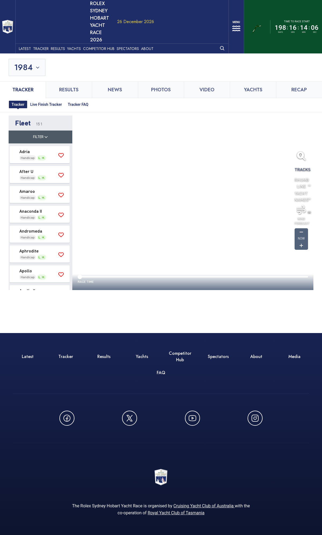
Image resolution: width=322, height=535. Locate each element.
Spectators (137, 19)
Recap (299, 61)
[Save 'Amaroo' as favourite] (61, 166)
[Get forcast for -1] (301, 204)
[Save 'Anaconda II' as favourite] (61, 186)
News (115, 61)
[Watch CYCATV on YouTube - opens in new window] (192, 389)
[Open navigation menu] (233, 12)
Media (294, 328)
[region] (192, 174)
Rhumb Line (301, 155)
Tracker (50, 19)
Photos (161, 61)
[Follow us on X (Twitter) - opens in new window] (129, 389)
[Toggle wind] (301, 181)
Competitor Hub (108, 19)
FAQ (161, 344)
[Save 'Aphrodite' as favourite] (61, 226)
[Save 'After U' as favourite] (61, 146)
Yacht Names (301, 168)
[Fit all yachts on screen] (301, 128)
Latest (34, 19)
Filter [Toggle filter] (40, 108)
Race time (86, 253)
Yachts (83, 19)
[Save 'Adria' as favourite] (61, 127)
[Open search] (215, 18)
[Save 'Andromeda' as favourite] (61, 206)
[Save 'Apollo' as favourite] (61, 246)
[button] (40, 95)
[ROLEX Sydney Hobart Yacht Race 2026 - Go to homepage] (12, 13)
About (157, 19)
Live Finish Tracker (46, 76)
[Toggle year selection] (27, 39)
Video (206, 61)
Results (67, 19)
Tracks (301, 141)
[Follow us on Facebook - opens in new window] (66, 389)
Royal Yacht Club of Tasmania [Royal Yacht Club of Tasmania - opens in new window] (176, 488)
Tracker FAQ (78, 76)
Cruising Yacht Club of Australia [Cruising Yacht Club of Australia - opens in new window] (204, 481)
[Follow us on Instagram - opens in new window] (255, 389)
